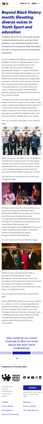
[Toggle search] (25, 3)
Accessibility (7, 410)
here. (4, 123)
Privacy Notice (29, 406)
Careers (5, 402)
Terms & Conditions (10, 414)
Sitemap (27, 402)
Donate (32, 388)
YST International (30, 410)
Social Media (7, 406)
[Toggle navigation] (36, 3)
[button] (17, 358)
